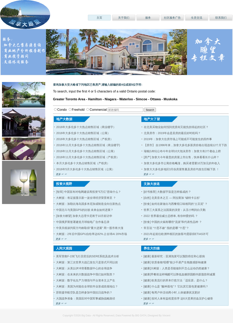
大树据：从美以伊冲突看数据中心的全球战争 (84, 268)
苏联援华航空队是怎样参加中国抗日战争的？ (84, 292)
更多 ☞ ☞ (60, 174)
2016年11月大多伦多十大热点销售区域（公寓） (86, 151)
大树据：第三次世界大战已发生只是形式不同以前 (87, 262)
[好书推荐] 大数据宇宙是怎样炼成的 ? (167, 191)
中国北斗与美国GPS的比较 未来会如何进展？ (84, 209)
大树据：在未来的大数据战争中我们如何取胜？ (85, 274)
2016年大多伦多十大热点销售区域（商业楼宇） (86, 127)
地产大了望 (150, 119)
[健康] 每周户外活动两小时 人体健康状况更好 (172, 292)
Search (150, 109)
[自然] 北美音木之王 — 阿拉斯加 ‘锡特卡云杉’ (172, 197)
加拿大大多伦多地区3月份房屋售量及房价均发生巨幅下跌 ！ (181, 169)
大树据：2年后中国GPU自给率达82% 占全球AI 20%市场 (91, 234)
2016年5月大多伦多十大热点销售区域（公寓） (85, 169)
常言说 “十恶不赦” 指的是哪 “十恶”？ (166, 228)
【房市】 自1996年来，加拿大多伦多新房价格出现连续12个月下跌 (185, 145)
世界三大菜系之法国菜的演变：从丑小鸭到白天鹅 (174, 209)
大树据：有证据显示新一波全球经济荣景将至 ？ (86, 197)
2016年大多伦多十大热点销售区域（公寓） (83, 133)
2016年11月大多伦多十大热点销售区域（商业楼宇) (88, 145)
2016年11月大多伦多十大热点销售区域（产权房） (87, 157)
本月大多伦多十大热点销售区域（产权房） (83, 163)
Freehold (77, 109)
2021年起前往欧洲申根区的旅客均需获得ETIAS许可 (176, 234)
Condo (60, 109)
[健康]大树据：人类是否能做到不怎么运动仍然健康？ (177, 268)
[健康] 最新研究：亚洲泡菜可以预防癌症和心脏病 (174, 256)
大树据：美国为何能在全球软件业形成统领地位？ (87, 286)
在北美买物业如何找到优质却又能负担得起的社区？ (176, 127)
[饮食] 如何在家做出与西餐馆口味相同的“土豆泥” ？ (176, 203)
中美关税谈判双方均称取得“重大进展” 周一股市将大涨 (89, 228)
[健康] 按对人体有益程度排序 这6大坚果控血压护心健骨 (178, 298)
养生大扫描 (150, 248)
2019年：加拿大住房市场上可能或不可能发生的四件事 (178, 139)
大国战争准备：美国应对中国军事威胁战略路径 (85, 298)
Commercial (96, 109)
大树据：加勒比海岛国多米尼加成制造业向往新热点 (88, 203)
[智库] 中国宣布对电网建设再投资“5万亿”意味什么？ (88, 191)
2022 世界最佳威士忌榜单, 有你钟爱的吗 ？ (171, 215)
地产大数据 (63, 119)
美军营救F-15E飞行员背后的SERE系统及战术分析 (87, 256)
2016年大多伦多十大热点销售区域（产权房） (84, 139)
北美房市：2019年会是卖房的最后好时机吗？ (172, 133)
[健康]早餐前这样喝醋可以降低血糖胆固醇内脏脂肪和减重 (180, 274)
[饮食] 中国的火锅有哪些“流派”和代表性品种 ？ (173, 222)
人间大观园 (63, 248)
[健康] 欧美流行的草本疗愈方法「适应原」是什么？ (176, 280)
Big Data (86, 315)
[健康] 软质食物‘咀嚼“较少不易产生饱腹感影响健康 (175, 262)
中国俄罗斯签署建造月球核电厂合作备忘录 (82, 222)
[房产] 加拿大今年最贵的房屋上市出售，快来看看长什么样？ (181, 157)
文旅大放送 (150, 184)
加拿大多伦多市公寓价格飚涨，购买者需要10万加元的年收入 (182, 163)
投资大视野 (63, 184)
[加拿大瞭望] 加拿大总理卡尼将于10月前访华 (84, 215)
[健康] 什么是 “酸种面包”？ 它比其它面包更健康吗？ (176, 286)
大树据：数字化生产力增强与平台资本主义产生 (85, 280)
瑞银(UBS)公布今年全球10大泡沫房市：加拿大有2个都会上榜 (182, 151)
